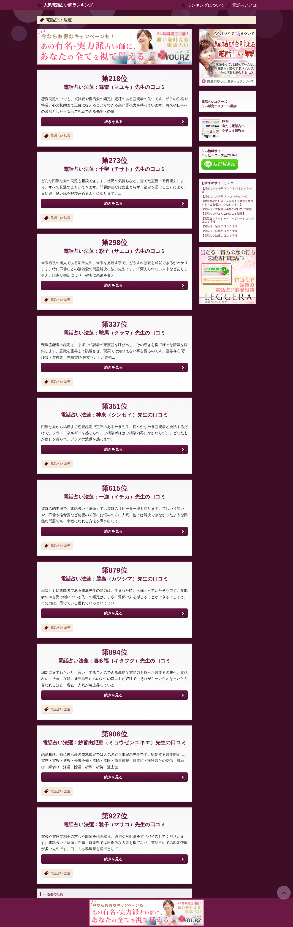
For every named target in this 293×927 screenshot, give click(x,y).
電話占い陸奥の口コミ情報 (220, 231)
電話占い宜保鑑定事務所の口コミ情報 (227, 209)
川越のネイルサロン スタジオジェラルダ (226, 190)
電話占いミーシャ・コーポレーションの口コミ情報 (227, 220)
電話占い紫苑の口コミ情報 (220, 226)
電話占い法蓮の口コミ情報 (220, 235)
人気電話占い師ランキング (68, 5)
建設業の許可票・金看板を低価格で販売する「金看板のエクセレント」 (227, 202)
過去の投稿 (53, 894)
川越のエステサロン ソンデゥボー (225, 196)
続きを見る (113, 122)
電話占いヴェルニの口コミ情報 (223, 213)
